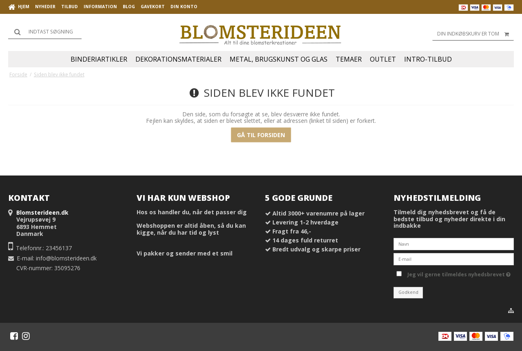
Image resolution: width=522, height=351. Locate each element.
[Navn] (454, 243)
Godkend (408, 292)
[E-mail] (454, 258)
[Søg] (45, 31)
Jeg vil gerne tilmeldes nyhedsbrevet (459, 273)
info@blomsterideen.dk (66, 258)
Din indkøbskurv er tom (475, 34)
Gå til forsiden (261, 135)
